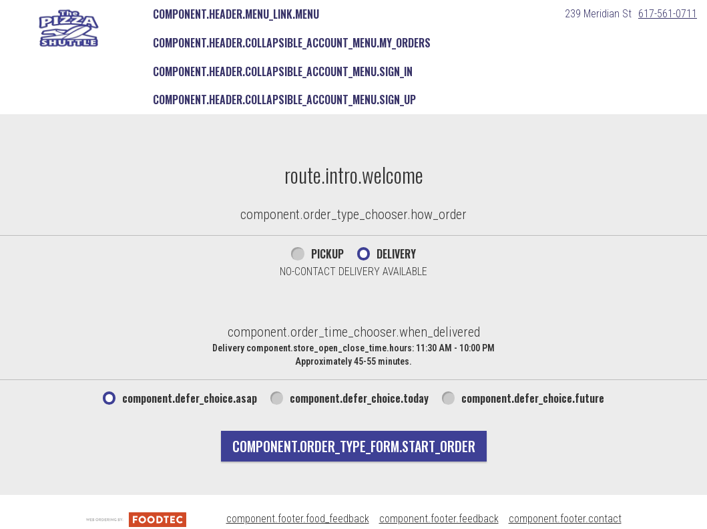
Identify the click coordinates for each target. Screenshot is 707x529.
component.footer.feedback (439, 518)
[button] (68, 28)
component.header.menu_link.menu (236, 14)
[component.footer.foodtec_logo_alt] (136, 518)
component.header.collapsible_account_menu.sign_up (284, 100)
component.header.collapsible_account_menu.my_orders (292, 43)
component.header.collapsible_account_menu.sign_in (283, 71)
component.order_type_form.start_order (353, 446)
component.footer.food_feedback (297, 518)
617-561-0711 (667, 13)
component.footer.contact (565, 518)
